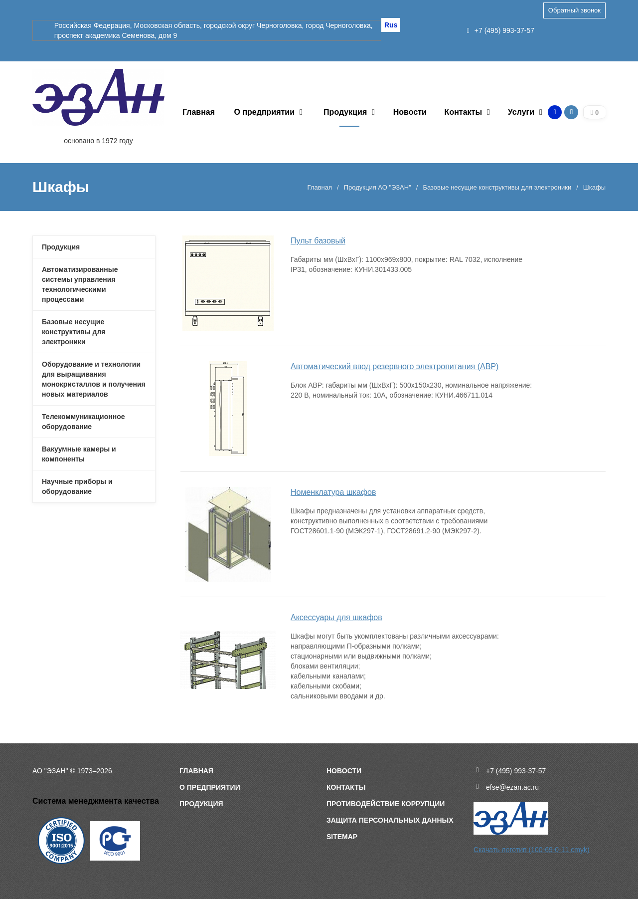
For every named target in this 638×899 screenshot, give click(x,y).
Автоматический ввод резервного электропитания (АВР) (394, 366)
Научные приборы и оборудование (77, 486)
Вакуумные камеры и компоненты (79, 454)
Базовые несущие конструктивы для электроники (497, 187)
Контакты (463, 112)
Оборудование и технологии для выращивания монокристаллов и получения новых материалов (94, 379)
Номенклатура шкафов (333, 492)
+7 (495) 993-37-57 (500, 30)
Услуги (521, 112)
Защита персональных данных (390, 820)
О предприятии (264, 112)
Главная (198, 112)
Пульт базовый (318, 240)
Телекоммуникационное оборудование (83, 422)
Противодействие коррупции (385, 804)
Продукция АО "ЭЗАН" (377, 187)
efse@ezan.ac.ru (512, 787)
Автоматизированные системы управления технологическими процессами (80, 284)
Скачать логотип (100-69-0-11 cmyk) (532, 850)
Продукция (345, 112)
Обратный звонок (574, 10)
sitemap (341, 837)
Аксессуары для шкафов (336, 617)
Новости (410, 112)
